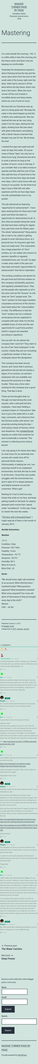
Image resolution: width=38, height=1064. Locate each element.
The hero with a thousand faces (16, 517)
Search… (5, 1016)
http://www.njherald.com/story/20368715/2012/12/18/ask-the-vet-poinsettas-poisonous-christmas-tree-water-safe (19, 827)
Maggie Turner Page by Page (19, 7)
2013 (14, 629)
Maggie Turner (9, 626)
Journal (26, 629)
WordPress (22, 1055)
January (20, 629)
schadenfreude (26, 431)
